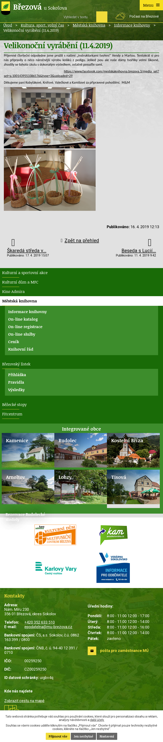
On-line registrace (25, 326)
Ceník (13, 341)
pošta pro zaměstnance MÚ (124, 650)
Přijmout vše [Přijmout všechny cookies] (58, 736)
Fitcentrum (12, 413)
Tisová (118, 477)
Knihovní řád (20, 349)
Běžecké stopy (14, 404)
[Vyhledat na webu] (78, 17)
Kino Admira (13, 291)
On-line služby (21, 334)
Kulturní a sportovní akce (24, 272)
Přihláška (17, 374)
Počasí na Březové (144, 16)
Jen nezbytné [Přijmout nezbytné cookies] (83, 736)
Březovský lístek (16, 363)
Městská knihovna (89, 25)
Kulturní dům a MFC (20, 282)
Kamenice (17, 440)
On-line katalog (23, 319)
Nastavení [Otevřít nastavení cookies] (107, 736)
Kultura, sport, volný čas (42, 25)
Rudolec (68, 440)
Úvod (7, 25)
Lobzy (65, 477)
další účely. (97, 720)
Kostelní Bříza (127, 440)
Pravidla (16, 382)
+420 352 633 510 (39, 622)
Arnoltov (15, 477)
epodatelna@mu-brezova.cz (48, 626)
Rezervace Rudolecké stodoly (25, 517)
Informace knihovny (132, 25)
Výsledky (16, 389)
